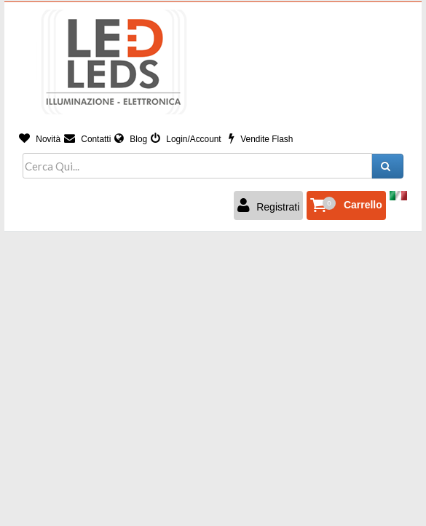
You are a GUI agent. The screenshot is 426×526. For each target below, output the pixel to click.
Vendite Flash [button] (261, 139)
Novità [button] (39, 139)
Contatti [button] (87, 139)
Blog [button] (130, 139)
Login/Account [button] (186, 139)
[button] (346, 205)
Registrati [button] (268, 205)
